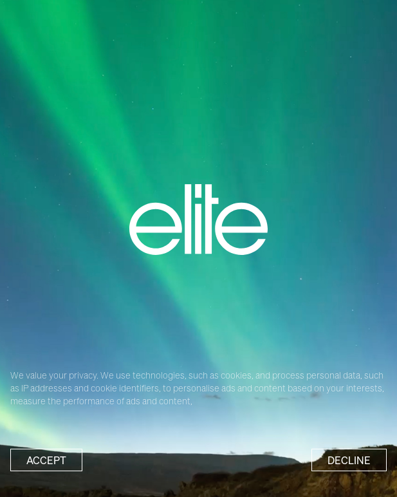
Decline (349, 460)
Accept (46, 460)
